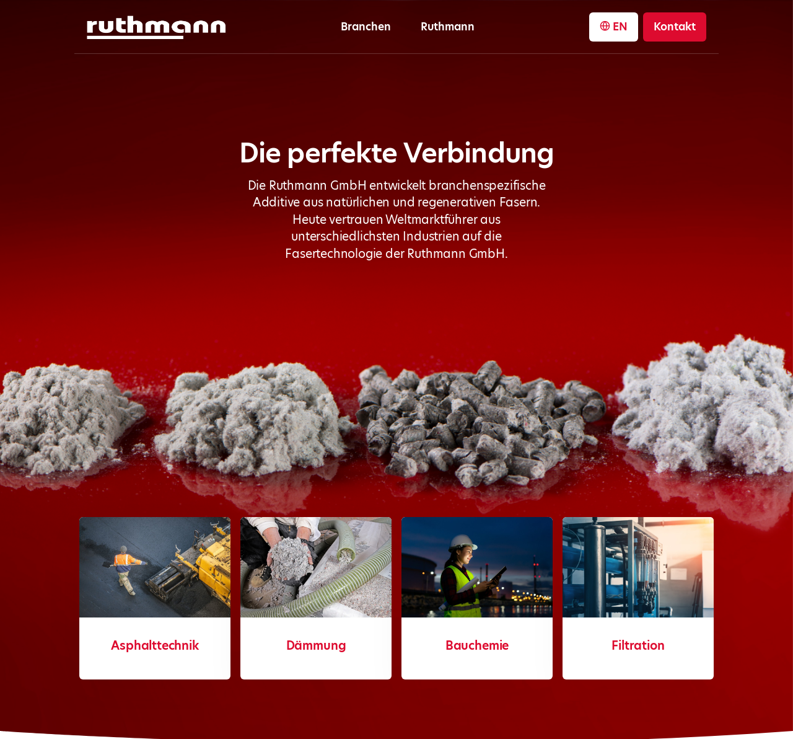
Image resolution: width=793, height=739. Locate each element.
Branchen (366, 26)
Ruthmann (448, 26)
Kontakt (675, 26)
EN (614, 26)
